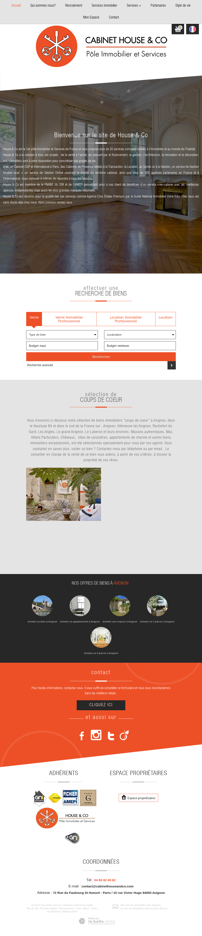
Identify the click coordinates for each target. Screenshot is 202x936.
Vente (34, 317)
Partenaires (158, 6)
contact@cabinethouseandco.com (107, 886)
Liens (78, 908)
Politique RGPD (70, 911)
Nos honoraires (66, 908)
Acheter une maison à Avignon (120, 621)
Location (165, 317)
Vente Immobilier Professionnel (69, 319)
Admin (86, 908)
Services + (134, 6)
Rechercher (101, 356)
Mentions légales (48, 908)
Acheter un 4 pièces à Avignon (101, 653)
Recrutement (73, 6)
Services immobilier (104, 6)
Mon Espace (91, 18)
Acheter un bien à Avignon (42, 621)
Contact (114, 18)
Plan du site (32, 908)
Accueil (16, 6)
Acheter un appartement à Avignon (80, 621)
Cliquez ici (101, 705)
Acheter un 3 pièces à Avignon (157, 621)
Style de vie (183, 6)
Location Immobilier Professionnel (126, 319)
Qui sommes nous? (43, 6)
